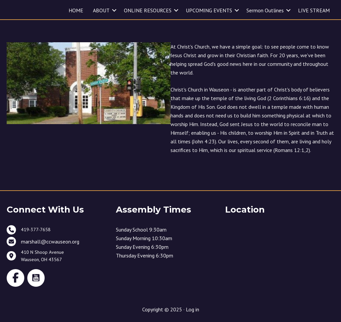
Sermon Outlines (265, 10)
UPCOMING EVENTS (209, 10)
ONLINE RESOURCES (147, 10)
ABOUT (101, 10)
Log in (192, 309)
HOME (76, 10)
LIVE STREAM (314, 10)
